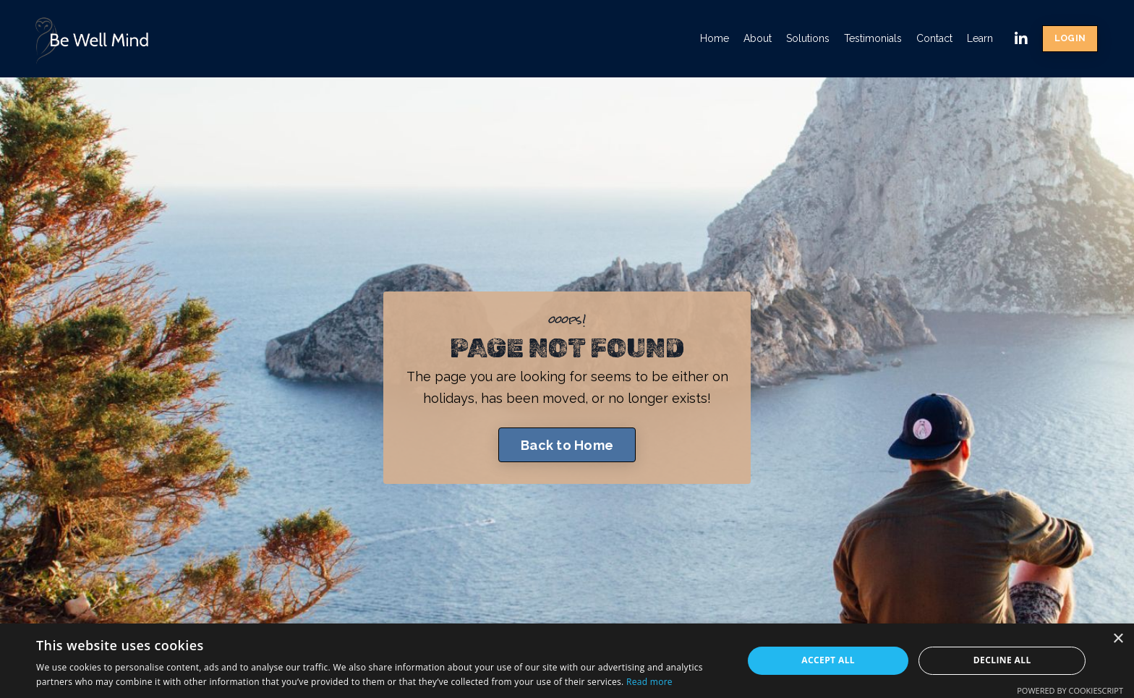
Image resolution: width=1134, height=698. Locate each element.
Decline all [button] (1002, 660)
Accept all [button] (828, 660)
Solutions (808, 38)
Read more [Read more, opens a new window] (649, 682)
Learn (980, 38)
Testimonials (873, 38)
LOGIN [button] (1070, 38)
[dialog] (567, 660)
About (757, 38)
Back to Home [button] (567, 445)
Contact (934, 38)
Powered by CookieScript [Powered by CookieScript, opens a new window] (1070, 690)
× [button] (1117, 639)
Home (714, 38)
